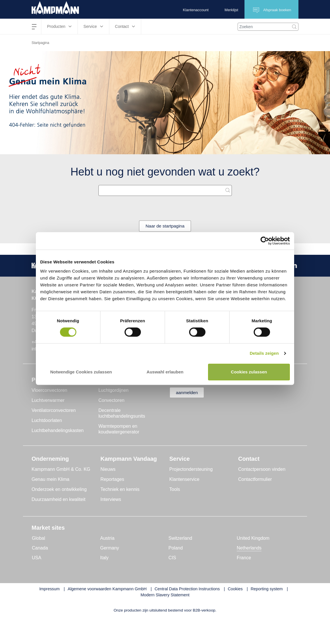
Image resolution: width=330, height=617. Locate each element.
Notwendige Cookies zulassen (81, 371)
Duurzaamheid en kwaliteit (59, 499)
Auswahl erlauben (165, 371)
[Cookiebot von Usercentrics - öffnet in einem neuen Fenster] (265, 240)
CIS (172, 557)
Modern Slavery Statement (165, 595)
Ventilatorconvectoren (54, 410)
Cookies (235, 589)
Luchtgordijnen (113, 390)
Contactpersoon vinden (262, 469)
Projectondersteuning (191, 469)
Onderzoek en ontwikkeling (59, 489)
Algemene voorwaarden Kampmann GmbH (107, 589)
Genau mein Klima (50, 479)
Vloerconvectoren (49, 390)
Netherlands (249, 547)
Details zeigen (264, 353)
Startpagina (40, 43)
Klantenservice (184, 479)
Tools (174, 489)
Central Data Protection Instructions (187, 589)
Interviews (110, 499)
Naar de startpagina (165, 225)
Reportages (112, 479)
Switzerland (180, 538)
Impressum (49, 589)
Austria (107, 538)
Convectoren (111, 400)
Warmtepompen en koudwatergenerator (118, 429)
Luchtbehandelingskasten (58, 430)
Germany (109, 547)
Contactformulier (255, 479)
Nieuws (107, 469)
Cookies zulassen (249, 371)
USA (36, 557)
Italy (104, 557)
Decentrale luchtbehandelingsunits (121, 413)
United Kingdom (253, 538)
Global (38, 538)
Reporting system (267, 589)
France (244, 557)
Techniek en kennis (119, 489)
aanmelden (188, 392)
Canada (40, 547)
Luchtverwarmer (48, 400)
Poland (175, 547)
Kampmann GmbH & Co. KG (61, 469)
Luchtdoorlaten (47, 420)
